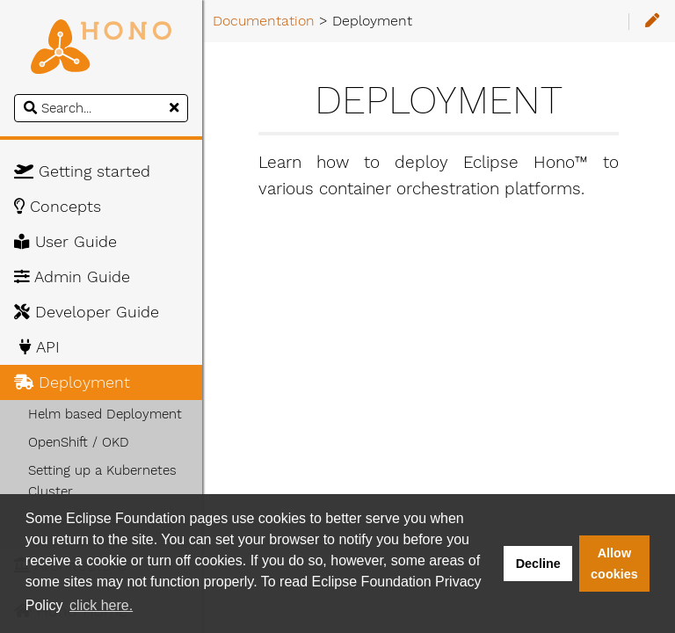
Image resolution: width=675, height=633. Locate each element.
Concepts (57, 206)
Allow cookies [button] (614, 563)
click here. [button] (101, 605)
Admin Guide (72, 277)
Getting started (82, 171)
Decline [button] (538, 564)
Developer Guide (86, 312)
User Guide (65, 242)
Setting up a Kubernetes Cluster (102, 480)
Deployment (72, 382)
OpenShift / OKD (78, 442)
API (37, 347)
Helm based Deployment (105, 414)
